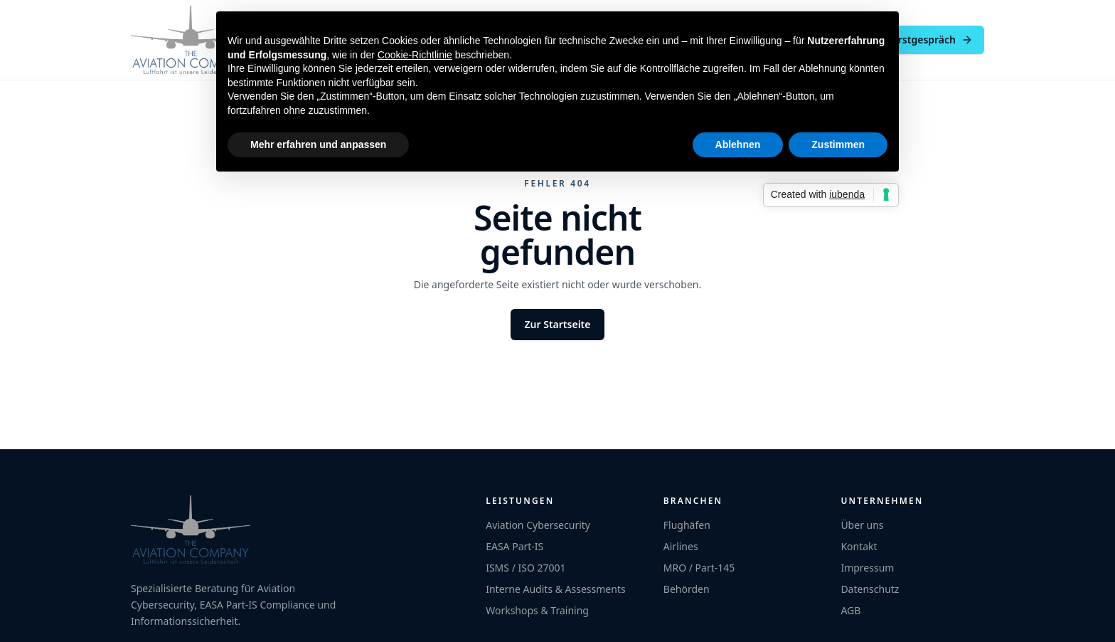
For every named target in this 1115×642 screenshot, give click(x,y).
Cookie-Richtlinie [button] (415, 54)
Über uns (862, 525)
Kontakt (859, 546)
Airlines (680, 546)
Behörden (686, 589)
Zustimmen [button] (838, 144)
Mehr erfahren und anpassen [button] (318, 144)
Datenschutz (870, 589)
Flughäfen (686, 525)
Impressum (867, 567)
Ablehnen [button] (738, 144)
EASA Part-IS (514, 546)
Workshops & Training (537, 610)
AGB (850, 610)
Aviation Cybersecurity (538, 525)
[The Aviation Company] (190, 40)
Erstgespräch (932, 39)
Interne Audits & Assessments (556, 589)
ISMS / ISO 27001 (525, 567)
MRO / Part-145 (699, 567)
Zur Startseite (558, 324)
